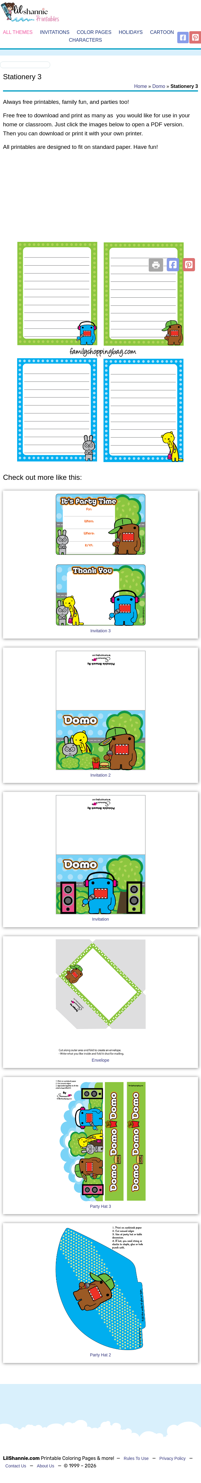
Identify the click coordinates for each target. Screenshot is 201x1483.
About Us (45, 1465)
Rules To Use (136, 1458)
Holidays (131, 32)
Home (140, 86)
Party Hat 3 (100, 1206)
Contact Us (15, 1465)
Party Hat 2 (100, 1354)
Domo (158, 86)
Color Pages (94, 32)
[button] (173, 264)
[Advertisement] (100, 204)
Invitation (100, 919)
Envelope (100, 1060)
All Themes (18, 32)
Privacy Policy (173, 1458)
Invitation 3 (100, 630)
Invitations (54, 32)
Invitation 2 (100, 775)
